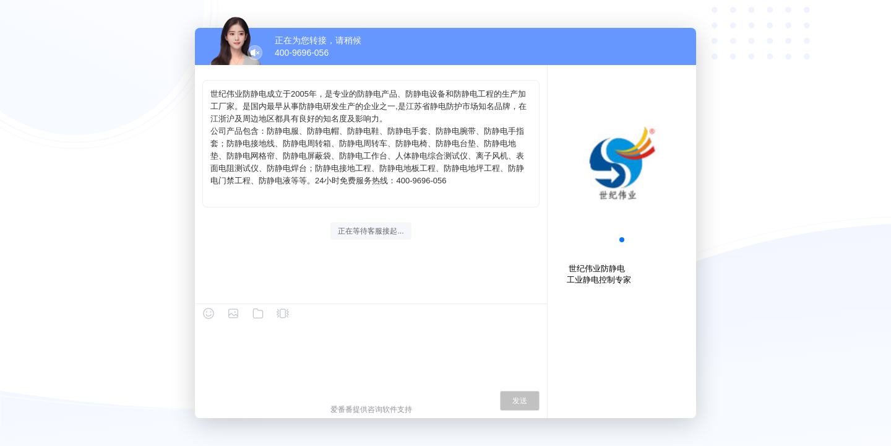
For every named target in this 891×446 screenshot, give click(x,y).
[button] (621, 239)
